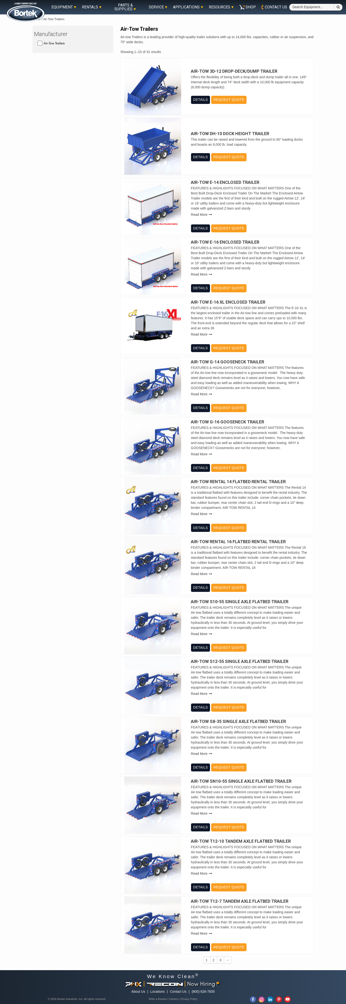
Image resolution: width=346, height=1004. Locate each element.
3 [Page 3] (221, 960)
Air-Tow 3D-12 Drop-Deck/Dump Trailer (234, 71)
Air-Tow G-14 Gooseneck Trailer (227, 362)
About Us (138, 991)
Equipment (62, 7)
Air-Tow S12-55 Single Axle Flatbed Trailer (239, 661)
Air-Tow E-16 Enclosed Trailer (225, 242)
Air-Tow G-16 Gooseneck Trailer (227, 422)
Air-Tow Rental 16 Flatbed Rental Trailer (238, 542)
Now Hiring (203, 983)
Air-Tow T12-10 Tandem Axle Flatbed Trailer (241, 841)
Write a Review (158, 999)
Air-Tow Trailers (54, 43)
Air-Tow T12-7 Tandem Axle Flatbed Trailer (239, 901)
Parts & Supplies (123, 7)
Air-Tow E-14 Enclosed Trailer (225, 182)
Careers (174, 999)
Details (200, 100)
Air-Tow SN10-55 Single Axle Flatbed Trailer (241, 781)
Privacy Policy (189, 999)
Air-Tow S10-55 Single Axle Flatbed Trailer (239, 602)
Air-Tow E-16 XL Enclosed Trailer (228, 302)
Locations (157, 991)
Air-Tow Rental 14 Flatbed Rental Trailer (238, 482)
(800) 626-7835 (203, 991)
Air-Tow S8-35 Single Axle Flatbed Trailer (238, 721)
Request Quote (228, 100)
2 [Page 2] (214, 960)
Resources (219, 7)
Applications (186, 7)
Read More (199, 214)
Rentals (90, 7)
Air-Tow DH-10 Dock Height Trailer (230, 134)
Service (156, 7)
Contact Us (178, 991)
